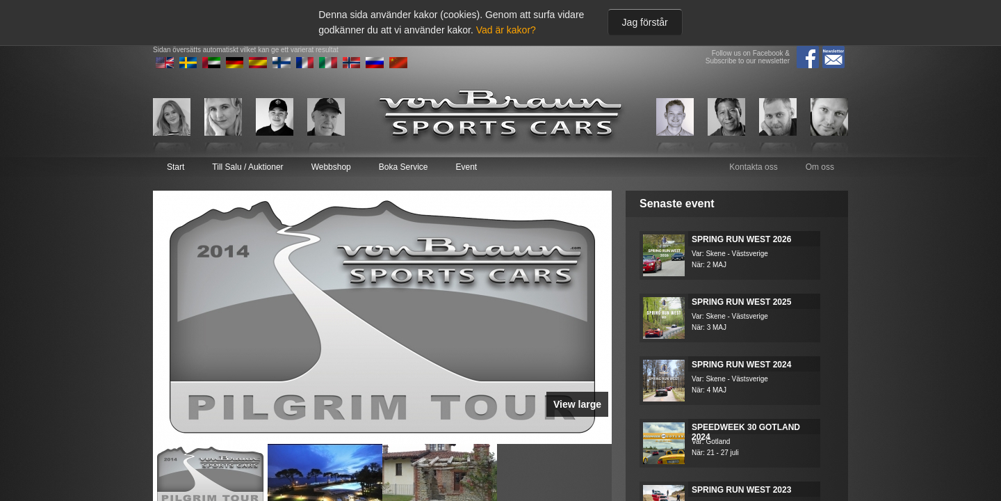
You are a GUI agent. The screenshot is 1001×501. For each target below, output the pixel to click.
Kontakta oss (753, 167)
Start (175, 167)
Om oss (820, 167)
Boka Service (403, 167)
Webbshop (331, 167)
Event (466, 167)
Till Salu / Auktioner (247, 167)
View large (577, 404)
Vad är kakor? (506, 29)
